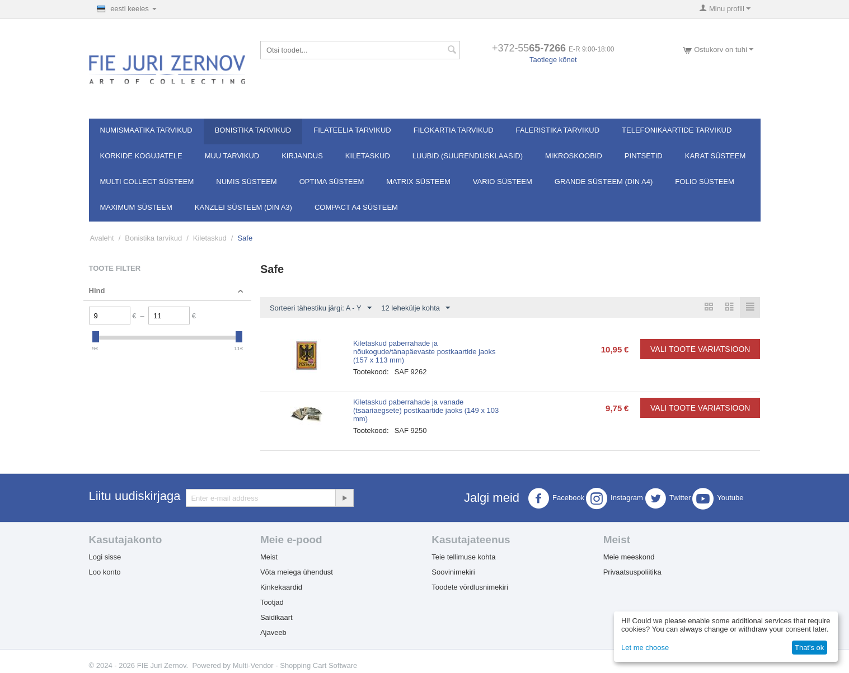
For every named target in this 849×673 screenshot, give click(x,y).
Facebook (556, 498)
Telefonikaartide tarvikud (676, 130)
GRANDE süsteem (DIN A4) (604, 181)
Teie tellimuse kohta (463, 557)
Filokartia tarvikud (454, 130)
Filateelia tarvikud (352, 130)
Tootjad (272, 602)
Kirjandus (302, 156)
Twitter (668, 498)
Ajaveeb (273, 632)
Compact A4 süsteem (356, 207)
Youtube (717, 498)
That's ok (809, 647)
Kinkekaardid (281, 587)
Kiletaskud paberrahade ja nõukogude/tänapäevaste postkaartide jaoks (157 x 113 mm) (424, 351)
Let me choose (645, 647)
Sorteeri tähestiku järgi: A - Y (321, 308)
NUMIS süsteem (246, 181)
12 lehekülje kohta (415, 308)
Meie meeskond (629, 557)
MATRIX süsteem (418, 181)
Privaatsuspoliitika (632, 572)
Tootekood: (371, 372)
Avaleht (102, 238)
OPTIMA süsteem (331, 181)
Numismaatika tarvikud (146, 130)
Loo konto (105, 572)
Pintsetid (644, 156)
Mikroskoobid (573, 156)
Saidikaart (276, 617)
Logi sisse (105, 557)
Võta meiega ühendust (296, 572)
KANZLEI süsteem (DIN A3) (243, 207)
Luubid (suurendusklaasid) (467, 156)
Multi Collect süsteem (147, 181)
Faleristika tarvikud (558, 130)
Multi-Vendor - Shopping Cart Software (295, 665)
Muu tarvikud (232, 156)
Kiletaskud (367, 156)
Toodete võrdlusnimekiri (469, 587)
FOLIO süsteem (704, 181)
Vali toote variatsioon (700, 349)
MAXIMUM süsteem (136, 207)
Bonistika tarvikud (253, 130)
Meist (269, 557)
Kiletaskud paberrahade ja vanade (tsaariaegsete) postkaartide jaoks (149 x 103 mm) (426, 410)
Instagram (614, 498)
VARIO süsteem (502, 181)
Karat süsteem (715, 156)
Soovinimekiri (453, 572)
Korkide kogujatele (141, 156)
